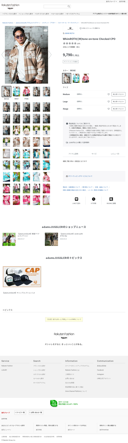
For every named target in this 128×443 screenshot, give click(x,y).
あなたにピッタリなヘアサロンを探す (13, 425)
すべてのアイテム (39, 383)
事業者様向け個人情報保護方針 (32, 436)
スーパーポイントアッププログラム (77, 366)
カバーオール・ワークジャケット (68, 23)
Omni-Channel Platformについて (76, 391)
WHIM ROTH (69, 33)
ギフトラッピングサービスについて (80, 176)
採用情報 (59, 436)
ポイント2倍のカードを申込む (77, 425)
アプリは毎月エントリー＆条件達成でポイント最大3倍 (109, 14)
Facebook (100, 370)
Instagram (100, 374)
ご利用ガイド (69, 374)
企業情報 (4, 436)
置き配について (87, 187)
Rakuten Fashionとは (72, 370)
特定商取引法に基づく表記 (74, 387)
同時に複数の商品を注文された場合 (74, 190)
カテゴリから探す (39, 374)
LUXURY (4, 370)
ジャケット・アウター (49, 23)
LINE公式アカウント (104, 378)
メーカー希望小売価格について (98, 190)
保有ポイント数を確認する (108, 425)
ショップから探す (39, 370)
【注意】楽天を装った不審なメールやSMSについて (64, 319)
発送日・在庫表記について (71, 187)
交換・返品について (101, 187)
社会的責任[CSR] (49, 436)
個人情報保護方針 (14, 436)
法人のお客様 (69, 383)
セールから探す (38, 378)
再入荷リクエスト (118, 94)
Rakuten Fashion (21, 6)
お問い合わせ (69, 378)
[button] (3, 54)
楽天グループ (110, 1)
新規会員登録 (101, 366)
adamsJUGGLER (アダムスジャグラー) (28, 23)
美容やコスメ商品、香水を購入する (47, 425)
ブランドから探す (39, 366)
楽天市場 (122, 1)
